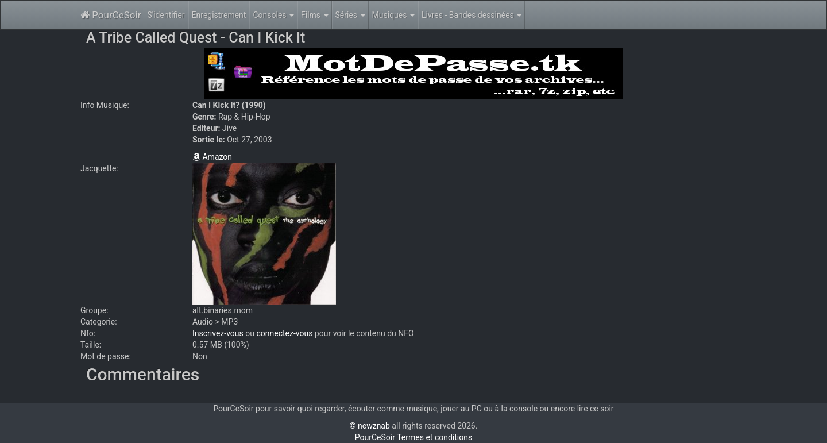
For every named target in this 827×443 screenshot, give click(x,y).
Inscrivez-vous (218, 333)
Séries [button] (350, 15)
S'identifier (165, 15)
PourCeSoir (110, 15)
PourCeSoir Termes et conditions (413, 437)
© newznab (370, 425)
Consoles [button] (273, 15)
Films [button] (315, 15)
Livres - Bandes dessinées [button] (471, 15)
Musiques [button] (393, 15)
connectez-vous (284, 333)
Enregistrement (219, 15)
